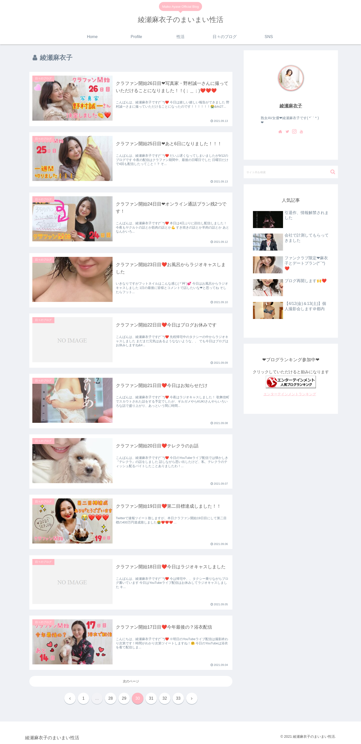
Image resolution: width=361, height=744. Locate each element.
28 (110, 698)
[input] (291, 172)
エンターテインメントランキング (289, 394)
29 (124, 698)
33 (178, 698)
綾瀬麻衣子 (291, 105)
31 (151, 698)
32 (164, 698)
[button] (332, 172)
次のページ (131, 681)
